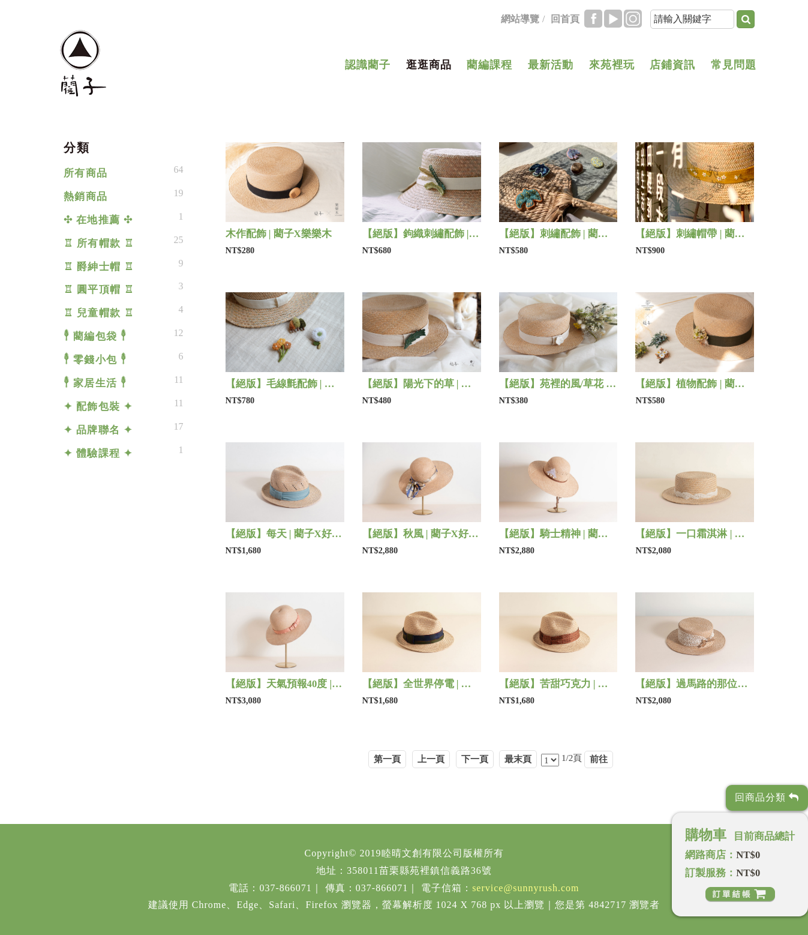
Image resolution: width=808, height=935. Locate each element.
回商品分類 (767, 797)
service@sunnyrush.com (525, 888)
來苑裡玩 (612, 65)
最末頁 (517, 759)
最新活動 (550, 65)
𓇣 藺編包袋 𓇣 (95, 336)
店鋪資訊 (672, 65)
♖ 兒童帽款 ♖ (99, 313)
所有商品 (86, 173)
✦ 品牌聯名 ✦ (98, 430)
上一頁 (430, 759)
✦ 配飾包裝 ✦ (98, 406)
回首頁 (565, 19)
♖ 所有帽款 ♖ (99, 243)
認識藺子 (368, 65)
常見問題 (733, 65)
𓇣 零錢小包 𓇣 (95, 359)
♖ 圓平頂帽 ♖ (99, 289)
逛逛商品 (429, 65)
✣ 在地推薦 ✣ (98, 220)
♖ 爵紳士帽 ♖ (99, 266)
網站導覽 (520, 19)
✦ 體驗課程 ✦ (98, 453)
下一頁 (474, 759)
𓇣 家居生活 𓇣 (95, 383)
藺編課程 (489, 65)
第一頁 (387, 759)
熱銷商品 (86, 196)
